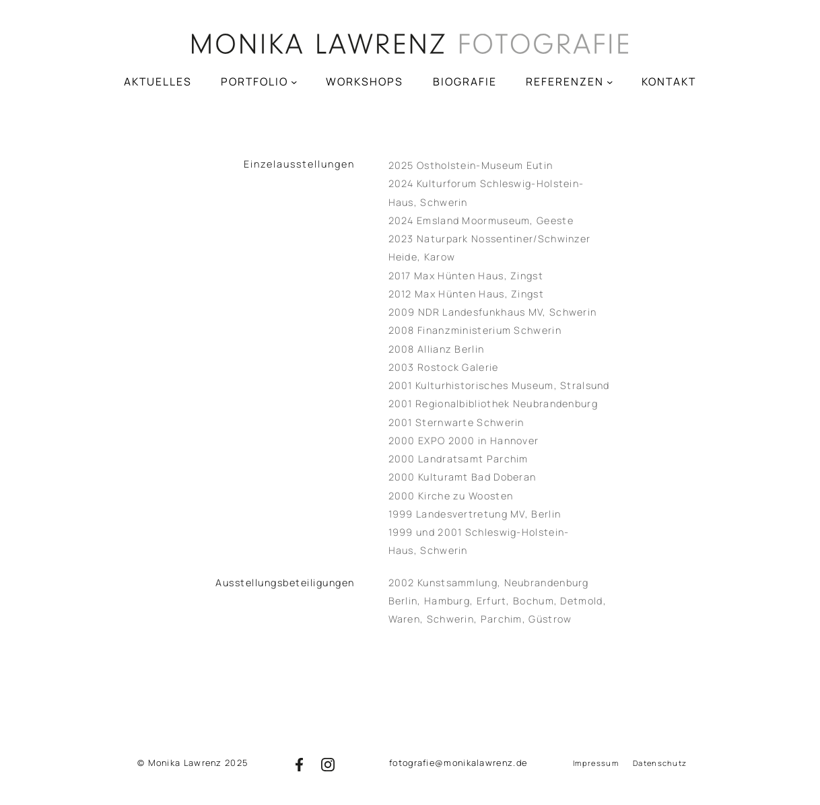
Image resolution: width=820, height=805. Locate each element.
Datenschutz (660, 763)
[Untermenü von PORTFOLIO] (294, 81)
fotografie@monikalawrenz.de (458, 763)
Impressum (596, 763)
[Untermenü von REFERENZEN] (610, 81)
